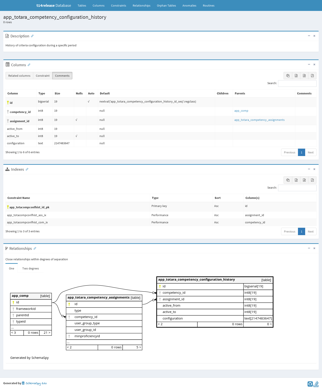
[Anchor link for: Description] (31, 36)
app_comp (241, 111)
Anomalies (189, 5)
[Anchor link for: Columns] (28, 64)
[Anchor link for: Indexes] (26, 169)
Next (311, 152)
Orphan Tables (166, 5)
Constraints (118, 5)
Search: (292, 83)
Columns (98, 5)
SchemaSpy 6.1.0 (34, 383)
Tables (83, 5)
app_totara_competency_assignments (259, 120)
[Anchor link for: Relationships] (34, 248)
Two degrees (30, 268)
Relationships (141, 5)
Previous (289, 152)
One (11, 268)
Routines (208, 5)
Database (54, 5)
